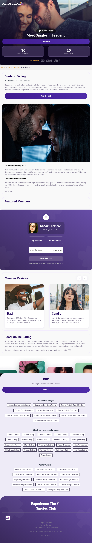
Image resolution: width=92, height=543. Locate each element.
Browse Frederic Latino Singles (18, 415)
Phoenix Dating (29, 450)
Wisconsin (13, 67)
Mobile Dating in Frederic (70, 485)
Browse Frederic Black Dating (45, 405)
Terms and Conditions (56, 263)
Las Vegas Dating (78, 440)
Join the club (46, 96)
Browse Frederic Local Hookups (46, 420)
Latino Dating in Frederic (69, 480)
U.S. (3, 67)
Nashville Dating (64, 445)
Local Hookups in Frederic (46, 485)
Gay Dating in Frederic (22, 480)
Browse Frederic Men (45, 410)
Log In (87, 2)
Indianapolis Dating (60, 440)
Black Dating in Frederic (45, 469)
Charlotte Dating (45, 435)
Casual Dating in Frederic (68, 469)
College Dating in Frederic (23, 474)
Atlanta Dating (13, 435)
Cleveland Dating (78, 435)
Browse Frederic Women (23, 410)
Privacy (49, 525)
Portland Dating (45, 450)
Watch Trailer (46, 31)
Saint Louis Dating (62, 450)
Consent (42, 527)
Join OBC (46, 389)
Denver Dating (12, 440)
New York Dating (81, 445)
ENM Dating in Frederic (70, 474)
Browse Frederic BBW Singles (19, 405)
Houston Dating (42, 440)
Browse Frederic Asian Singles (45, 415)
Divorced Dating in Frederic (47, 474)
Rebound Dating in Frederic (33, 490)
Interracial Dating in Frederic (45, 480)
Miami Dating (29, 445)
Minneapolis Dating (46, 445)
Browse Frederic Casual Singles (72, 405)
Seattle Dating (46, 455)
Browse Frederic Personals (67, 410)
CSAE (36, 527)
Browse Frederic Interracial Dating (73, 415)
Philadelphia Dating (12, 450)
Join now (46, 41)
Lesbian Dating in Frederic (22, 485)
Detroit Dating (27, 440)
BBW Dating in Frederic (23, 469)
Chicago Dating (61, 435)
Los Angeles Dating (12, 445)
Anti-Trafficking (52, 527)
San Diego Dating (80, 450)
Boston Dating (29, 435)
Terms (42, 525)
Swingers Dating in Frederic (58, 490)
